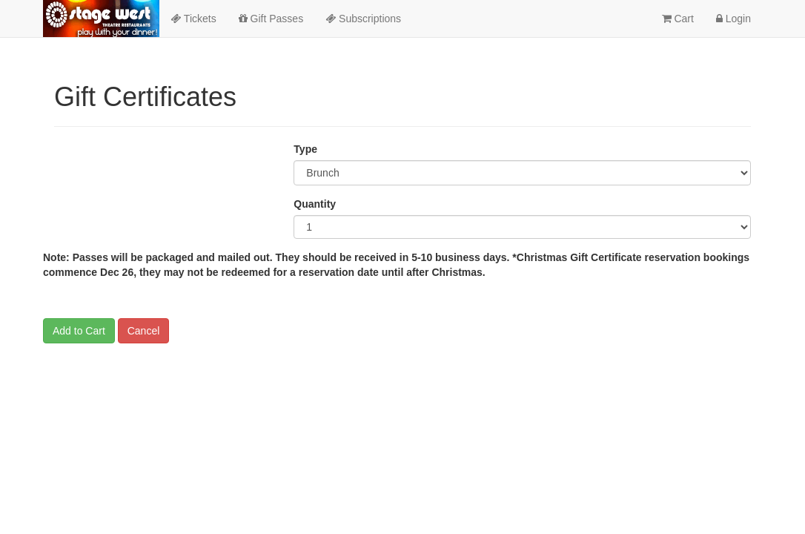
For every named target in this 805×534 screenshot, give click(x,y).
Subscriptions (363, 18)
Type (305, 149)
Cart (678, 18)
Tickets (193, 18)
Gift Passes (271, 18)
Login (733, 18)
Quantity (315, 204)
